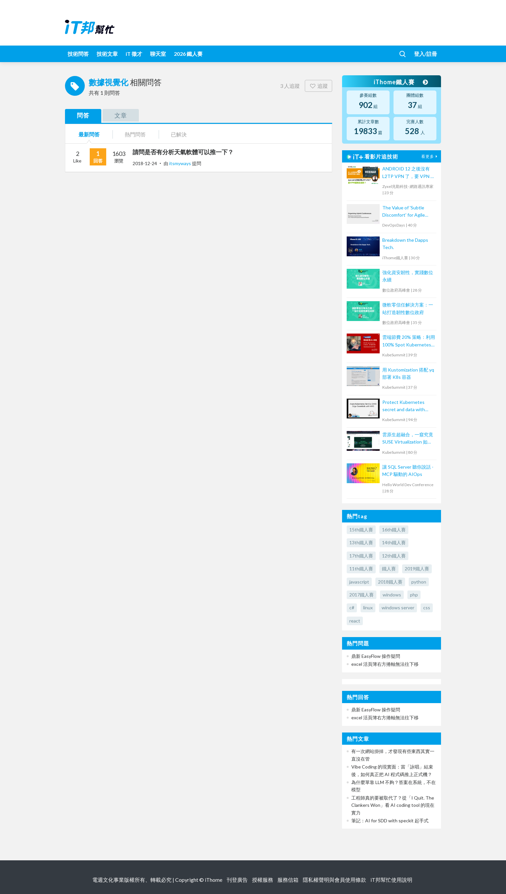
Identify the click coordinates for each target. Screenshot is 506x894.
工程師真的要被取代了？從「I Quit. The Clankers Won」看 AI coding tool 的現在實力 (392, 805)
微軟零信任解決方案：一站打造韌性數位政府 (407, 308)
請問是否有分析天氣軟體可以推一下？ (183, 152)
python (418, 582)
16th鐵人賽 (394, 529)
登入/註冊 (425, 54)
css (426, 607)
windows (392, 594)
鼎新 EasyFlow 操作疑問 (375, 656)
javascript (359, 582)
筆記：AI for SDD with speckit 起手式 (389, 820)
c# (351, 607)
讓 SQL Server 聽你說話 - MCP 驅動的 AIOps (407, 470)
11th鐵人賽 (361, 568)
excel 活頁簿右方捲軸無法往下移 (385, 664)
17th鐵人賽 (361, 555)
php (414, 594)
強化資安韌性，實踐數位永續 (407, 275)
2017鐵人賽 (361, 594)
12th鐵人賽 (394, 555)
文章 (120, 115)
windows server (398, 607)
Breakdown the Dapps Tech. (405, 243)
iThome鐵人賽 (401, 82)
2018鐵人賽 (390, 582)
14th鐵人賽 (394, 542)
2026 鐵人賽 (188, 54)
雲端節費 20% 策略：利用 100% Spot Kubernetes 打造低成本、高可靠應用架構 (408, 341)
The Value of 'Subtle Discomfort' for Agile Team (403, 212)
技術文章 (107, 54)
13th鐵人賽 (361, 542)
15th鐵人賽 (361, 529)
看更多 (430, 156)
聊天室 (158, 54)
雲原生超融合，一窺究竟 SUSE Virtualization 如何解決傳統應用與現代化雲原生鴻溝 (407, 439)
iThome (213, 879)
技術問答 (78, 54)
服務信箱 (288, 879)
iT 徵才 (134, 54)
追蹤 (318, 86)
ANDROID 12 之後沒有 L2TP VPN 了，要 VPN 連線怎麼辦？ (408, 173)
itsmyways (180, 163)
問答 (83, 115)
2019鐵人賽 (417, 568)
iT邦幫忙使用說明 (391, 879)
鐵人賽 (389, 568)
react (354, 621)
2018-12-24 (145, 163)
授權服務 (262, 879)
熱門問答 (135, 134)
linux (368, 607)
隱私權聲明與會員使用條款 (334, 879)
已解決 (179, 134)
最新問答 (89, 134)
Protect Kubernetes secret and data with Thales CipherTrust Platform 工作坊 (403, 406)
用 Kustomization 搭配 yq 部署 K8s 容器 (408, 373)
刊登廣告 (237, 879)
